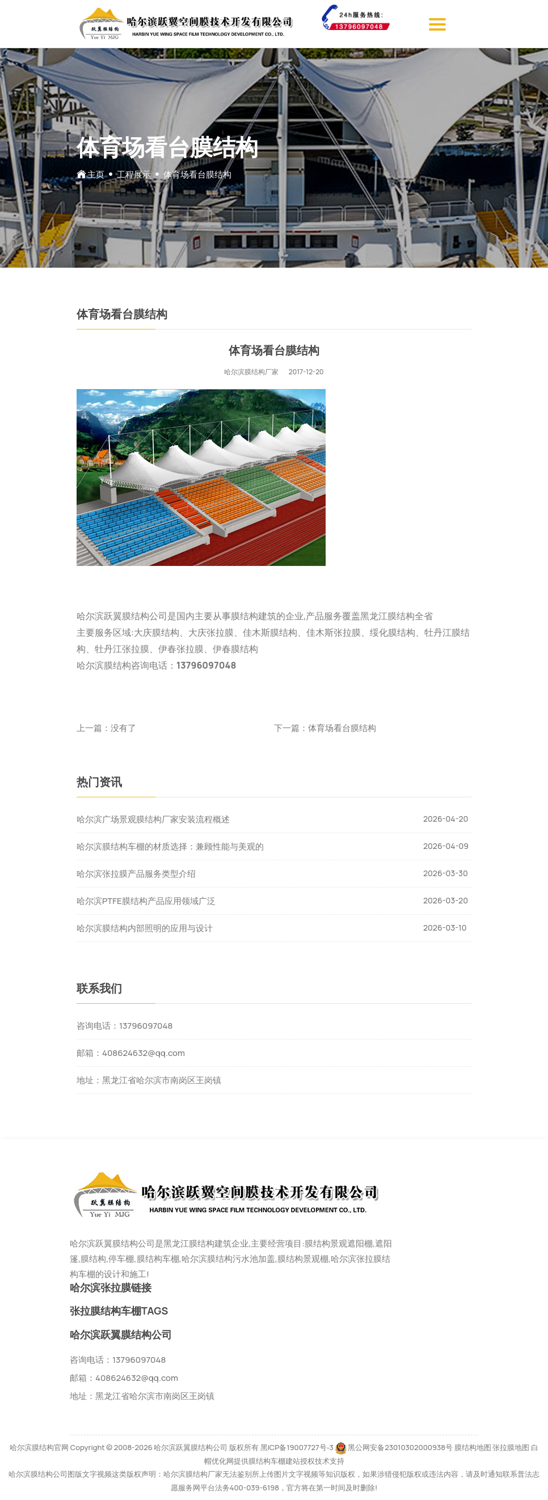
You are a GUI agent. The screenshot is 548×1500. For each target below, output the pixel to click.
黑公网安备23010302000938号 (400, 1447)
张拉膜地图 (510, 1447)
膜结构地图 (472, 1447)
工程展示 (134, 174)
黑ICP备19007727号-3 (297, 1447)
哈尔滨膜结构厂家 (251, 372)
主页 (95, 174)
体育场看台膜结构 (342, 728)
